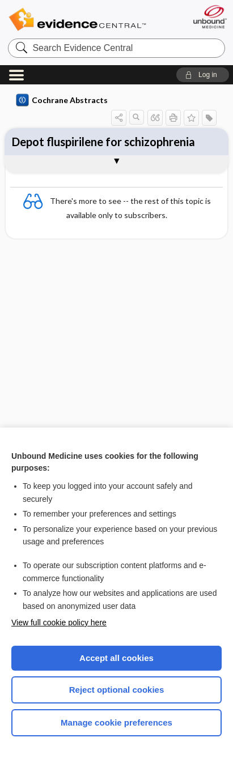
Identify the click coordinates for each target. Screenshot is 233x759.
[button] (202, 74)
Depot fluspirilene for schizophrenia (103, 141)
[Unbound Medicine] (209, 16)
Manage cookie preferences (116, 722)
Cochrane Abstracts (62, 100)
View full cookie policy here (59, 622)
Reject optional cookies (116, 689)
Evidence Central (77, 19)
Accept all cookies (116, 658)
